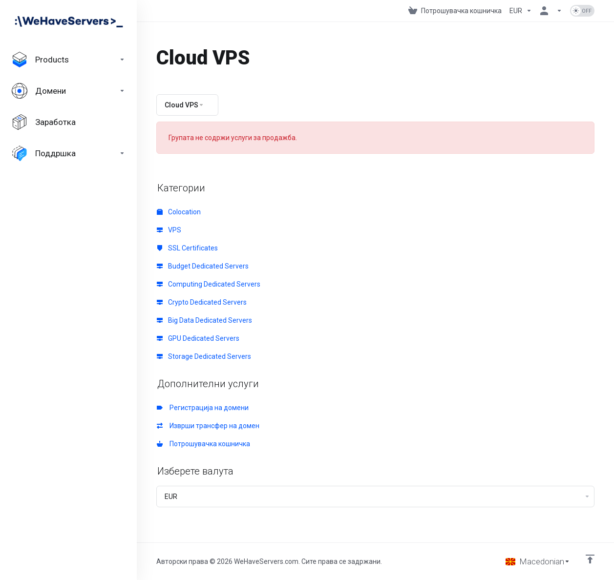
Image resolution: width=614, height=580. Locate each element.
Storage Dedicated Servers (204, 356)
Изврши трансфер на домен (208, 426)
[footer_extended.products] (68, 59)
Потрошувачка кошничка (203, 444)
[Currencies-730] (521, 11)
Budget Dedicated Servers (203, 266)
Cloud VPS (184, 105)
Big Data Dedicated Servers (204, 320)
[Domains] (68, 90)
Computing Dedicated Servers (208, 284)
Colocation (179, 212)
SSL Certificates (187, 248)
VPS (169, 230)
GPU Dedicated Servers (198, 338)
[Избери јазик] (538, 561)
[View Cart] (455, 11)
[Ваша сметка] (551, 11)
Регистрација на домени (203, 408)
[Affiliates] (68, 122)
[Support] (68, 153)
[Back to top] (590, 559)
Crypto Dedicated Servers (202, 302)
